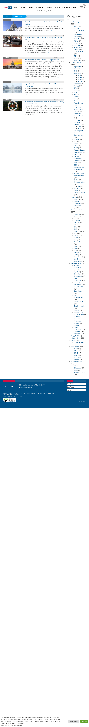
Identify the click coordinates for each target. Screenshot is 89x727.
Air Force (77, 214)
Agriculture (78, 67)
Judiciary (73, 340)
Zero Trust (77, 60)
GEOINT (77, 235)
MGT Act (77, 45)
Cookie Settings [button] (74, 721)
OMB (75, 351)
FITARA (76, 43)
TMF (75, 58)
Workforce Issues (76, 362)
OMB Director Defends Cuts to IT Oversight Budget (42, 60)
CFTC (76, 69)
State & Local (9, 394)
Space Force (78, 257)
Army (76, 216)
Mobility (77, 325)
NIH (79, 120)
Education (77, 84)
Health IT (77, 310)
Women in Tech (79, 372)
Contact (15, 396)
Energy (76, 86)
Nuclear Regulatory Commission (78, 158)
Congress (7, 20)
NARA (76, 349)
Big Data (77, 272)
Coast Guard (78, 221)
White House (75, 347)
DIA (75, 225)
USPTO (80, 82)
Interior (76, 139)
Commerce (18, 35)
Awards (51, 393)
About (4, 396)
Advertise (10, 396)
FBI (75, 233)
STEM (76, 370)
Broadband (78, 276)
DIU (75, 229)
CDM (75, 26)
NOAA (80, 77)
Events (30, 7)
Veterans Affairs (79, 193)
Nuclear (76, 253)
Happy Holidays (76, 336)
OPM (75, 163)
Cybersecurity (78, 287)
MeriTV (75, 7)
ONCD (76, 353)
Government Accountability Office (78, 109)
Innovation (77, 319)
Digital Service (79, 302)
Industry (77, 317)
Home (16, 7)
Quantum (77, 332)
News (23, 7)
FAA (79, 186)
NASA (76, 148)
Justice (76, 144)
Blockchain (77, 274)
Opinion (67, 7)
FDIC (75, 92)
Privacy (20, 396)
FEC (75, 94)
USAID (76, 191)
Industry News (75, 338)
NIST (79, 75)
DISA (75, 227)
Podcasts (43, 393)
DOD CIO (77, 231)
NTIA (79, 79)
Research (39, 7)
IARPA (76, 238)
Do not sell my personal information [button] (11, 725)
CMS (75, 71)
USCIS (80, 129)
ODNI (76, 255)
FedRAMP (77, 39)
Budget (14, 57)
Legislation (77, 206)
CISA (79, 126)
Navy (75, 246)
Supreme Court (79, 342)
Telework (77, 334)
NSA (75, 250)
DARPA (76, 223)
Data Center (78, 291)
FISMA (76, 41)
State (76, 180)
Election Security (79, 306)
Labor (76, 146)
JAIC (75, 240)
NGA (75, 248)
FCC (75, 90)
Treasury (77, 188)
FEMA (76, 97)
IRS (75, 141)
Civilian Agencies (9, 35)
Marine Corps (78, 242)
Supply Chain (78, 52)
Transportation (79, 182)
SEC (75, 165)
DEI (75, 366)
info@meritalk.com (25, 387)
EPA (75, 88)
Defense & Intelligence (78, 210)
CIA (75, 218)
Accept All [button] (84, 721)
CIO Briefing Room (77, 22)
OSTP (76, 355)
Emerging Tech (76, 263)
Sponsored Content (53, 7)
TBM (75, 56)
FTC (75, 99)
